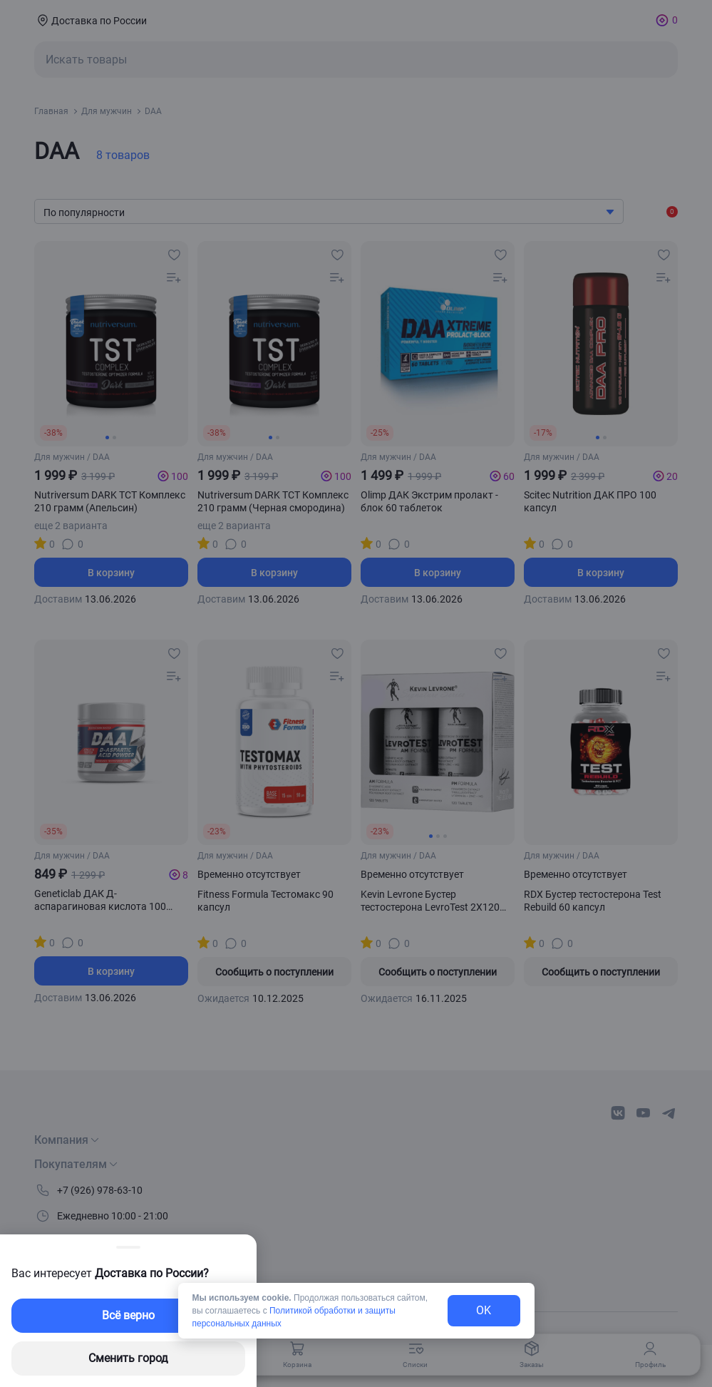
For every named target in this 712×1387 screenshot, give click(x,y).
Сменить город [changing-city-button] (128, 1358)
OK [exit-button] (483, 1310)
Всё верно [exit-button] (128, 1315)
